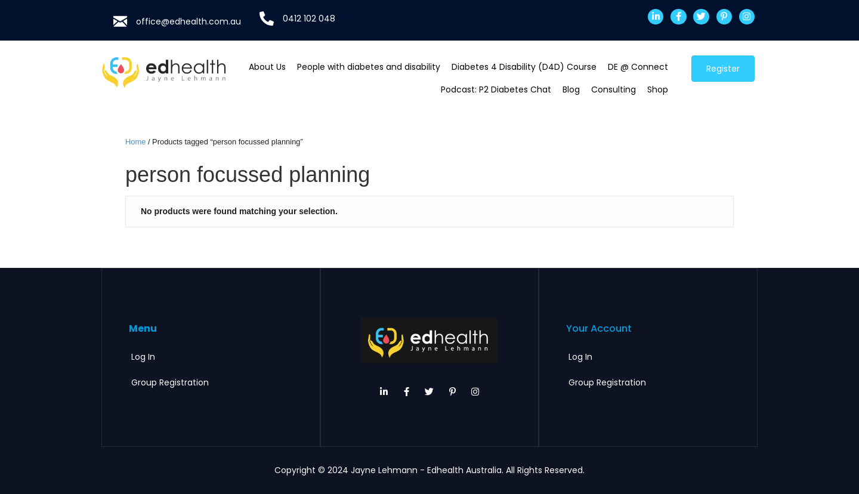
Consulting (613, 89)
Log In (143, 357)
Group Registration (170, 382)
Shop (657, 89)
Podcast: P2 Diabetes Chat (496, 89)
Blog (571, 89)
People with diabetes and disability (368, 67)
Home (135, 141)
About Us (267, 67)
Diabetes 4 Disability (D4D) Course (524, 67)
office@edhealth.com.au (188, 21)
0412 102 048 (309, 18)
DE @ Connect (638, 67)
